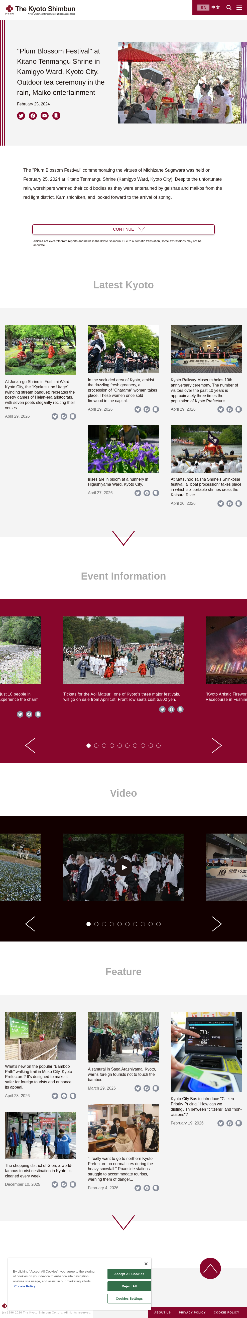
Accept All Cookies (129, 1274)
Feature (123, 972)
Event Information (123, 576)
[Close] (146, 1263)
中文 (215, 7)
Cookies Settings (129, 1298)
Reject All (129, 1286)
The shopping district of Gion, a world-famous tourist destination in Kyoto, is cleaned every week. (38, 1170)
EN (203, 7)
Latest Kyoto (123, 285)
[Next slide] (217, 745)
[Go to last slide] (30, 745)
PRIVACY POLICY (192, 1312)
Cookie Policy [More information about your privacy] (25, 1286)
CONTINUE (123, 229)
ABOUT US (162, 1312)
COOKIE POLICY (226, 1312)
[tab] (88, 745)
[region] (79, 1284)
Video (123, 793)
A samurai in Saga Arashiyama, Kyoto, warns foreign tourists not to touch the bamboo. (122, 1074)
